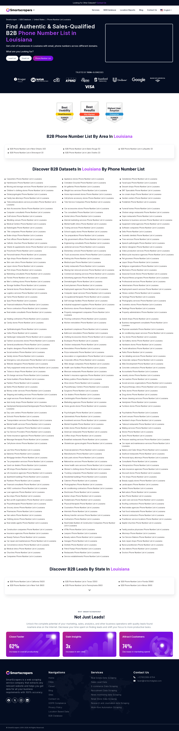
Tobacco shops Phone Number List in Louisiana (26, 371)
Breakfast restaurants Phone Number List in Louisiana (85, 439)
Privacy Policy (55, 707)
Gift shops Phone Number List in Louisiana (24, 469)
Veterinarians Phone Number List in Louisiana (140, 285)
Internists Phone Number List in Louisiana (80, 511)
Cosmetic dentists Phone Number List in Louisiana (142, 235)
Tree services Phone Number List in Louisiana (140, 239)
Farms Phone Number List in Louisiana (22, 297)
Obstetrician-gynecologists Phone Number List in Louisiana (88, 443)
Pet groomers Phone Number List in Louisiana (140, 258)
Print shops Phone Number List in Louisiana (24, 270)
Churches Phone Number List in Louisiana (23, 552)
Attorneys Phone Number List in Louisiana (139, 533)
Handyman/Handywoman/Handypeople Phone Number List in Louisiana (32, 407)
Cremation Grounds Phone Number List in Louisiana (85, 183)
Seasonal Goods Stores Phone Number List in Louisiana (144, 274)
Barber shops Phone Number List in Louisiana (82, 496)
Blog (141, 10)
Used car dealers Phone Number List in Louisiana (27, 465)
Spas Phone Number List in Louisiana (22, 301)
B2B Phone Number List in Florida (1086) (137, 581)
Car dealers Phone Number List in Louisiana (82, 394)
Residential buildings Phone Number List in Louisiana (85, 477)
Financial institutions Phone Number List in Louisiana (28, 304)
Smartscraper (11, 19)
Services (96, 10)
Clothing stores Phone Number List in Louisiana (26, 519)
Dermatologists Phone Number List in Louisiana (83, 281)
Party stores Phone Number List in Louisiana (140, 391)
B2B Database (110, 10)
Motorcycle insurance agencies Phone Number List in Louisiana (148, 255)
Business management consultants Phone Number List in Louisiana (145, 324)
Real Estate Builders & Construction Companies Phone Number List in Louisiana (89, 524)
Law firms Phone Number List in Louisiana (23, 450)
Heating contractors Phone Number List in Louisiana (28, 319)
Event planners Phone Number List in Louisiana (83, 285)
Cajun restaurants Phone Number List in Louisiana (142, 216)
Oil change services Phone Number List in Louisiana (28, 375)
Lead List (12, 58)
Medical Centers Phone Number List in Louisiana (26, 224)
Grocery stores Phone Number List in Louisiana (26, 507)
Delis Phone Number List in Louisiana (137, 231)
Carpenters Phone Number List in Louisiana (24, 179)
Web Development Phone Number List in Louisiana (142, 364)
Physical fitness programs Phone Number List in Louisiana (145, 278)
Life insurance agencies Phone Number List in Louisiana (29, 473)
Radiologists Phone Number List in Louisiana (24, 228)
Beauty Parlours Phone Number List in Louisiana (26, 537)
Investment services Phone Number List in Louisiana (85, 420)
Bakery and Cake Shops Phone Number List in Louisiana (145, 450)
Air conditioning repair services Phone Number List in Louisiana (147, 333)
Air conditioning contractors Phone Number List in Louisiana (88, 488)
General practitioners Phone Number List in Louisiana (28, 345)
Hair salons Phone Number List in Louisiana (24, 515)
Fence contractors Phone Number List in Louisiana (27, 308)
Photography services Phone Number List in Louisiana (144, 301)
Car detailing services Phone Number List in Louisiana (143, 356)
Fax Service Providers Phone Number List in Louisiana (29, 432)
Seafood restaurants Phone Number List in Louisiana (143, 454)
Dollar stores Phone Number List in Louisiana (82, 428)
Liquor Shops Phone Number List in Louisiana (140, 262)
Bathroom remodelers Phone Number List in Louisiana (86, 333)
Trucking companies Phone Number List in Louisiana (85, 473)
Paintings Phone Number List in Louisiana (138, 308)
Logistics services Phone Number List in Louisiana (27, 293)
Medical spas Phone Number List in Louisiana (82, 262)
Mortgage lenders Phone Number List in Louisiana (27, 458)
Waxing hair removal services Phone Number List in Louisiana (89, 270)
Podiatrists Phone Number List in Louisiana (139, 202)
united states (39, 19)
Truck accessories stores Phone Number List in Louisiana (87, 255)
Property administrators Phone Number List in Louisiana (144, 312)
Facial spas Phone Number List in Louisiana (139, 183)
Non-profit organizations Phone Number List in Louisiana (29, 500)
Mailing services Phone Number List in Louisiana (141, 428)
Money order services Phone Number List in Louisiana (29, 391)
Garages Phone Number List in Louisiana (80, 541)
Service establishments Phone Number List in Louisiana (86, 556)
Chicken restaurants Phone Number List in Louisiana (85, 345)
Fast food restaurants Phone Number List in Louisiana (143, 511)
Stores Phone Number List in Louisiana (137, 432)
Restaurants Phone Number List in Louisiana (82, 552)
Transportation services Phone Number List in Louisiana (29, 420)
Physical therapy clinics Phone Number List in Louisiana (144, 387)
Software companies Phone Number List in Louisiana (143, 228)
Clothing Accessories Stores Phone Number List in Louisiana (88, 337)
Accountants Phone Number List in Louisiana (140, 371)
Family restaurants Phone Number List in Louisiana (84, 266)
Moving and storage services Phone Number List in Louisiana (31, 187)
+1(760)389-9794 (144, 677)
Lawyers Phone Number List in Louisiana (80, 533)
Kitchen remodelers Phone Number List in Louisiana (85, 323)
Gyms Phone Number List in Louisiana (137, 436)
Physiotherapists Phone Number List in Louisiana (26, 504)
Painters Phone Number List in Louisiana (23, 383)
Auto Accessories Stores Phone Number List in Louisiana (30, 208)
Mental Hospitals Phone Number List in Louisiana (83, 424)
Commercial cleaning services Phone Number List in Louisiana (89, 274)
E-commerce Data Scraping (104, 686)
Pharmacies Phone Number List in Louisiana (24, 511)
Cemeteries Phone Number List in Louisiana (139, 179)
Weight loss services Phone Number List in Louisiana (85, 190)
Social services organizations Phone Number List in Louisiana (147, 383)
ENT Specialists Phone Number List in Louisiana (141, 190)
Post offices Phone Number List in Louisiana (24, 239)
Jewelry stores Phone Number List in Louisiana (141, 375)
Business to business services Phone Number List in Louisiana (147, 220)
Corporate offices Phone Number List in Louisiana (84, 360)
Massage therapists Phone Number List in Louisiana (27, 439)
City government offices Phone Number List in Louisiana (87, 239)
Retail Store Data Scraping (104, 699)
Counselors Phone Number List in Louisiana (81, 507)
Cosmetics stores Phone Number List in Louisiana (142, 304)
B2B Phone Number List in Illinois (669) (136, 585)
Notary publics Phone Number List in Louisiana (83, 379)
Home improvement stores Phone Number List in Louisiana (88, 194)
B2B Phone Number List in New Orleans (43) (28, 149)
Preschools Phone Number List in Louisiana (24, 251)
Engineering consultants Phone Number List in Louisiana (87, 243)
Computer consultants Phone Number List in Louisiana (28, 212)
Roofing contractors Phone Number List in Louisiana (143, 504)
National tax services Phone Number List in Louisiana (85, 461)
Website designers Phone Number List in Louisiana (27, 364)
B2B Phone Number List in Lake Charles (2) (82, 153)
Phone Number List (43, 58)
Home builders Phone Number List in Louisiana (25, 379)
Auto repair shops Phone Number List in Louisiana (142, 541)
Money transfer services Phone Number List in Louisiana (87, 515)
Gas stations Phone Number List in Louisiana (140, 549)
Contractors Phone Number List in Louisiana (82, 519)
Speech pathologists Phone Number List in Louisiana (143, 243)
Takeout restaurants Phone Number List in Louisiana (143, 424)
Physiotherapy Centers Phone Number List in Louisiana (86, 387)
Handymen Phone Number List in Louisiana (139, 402)
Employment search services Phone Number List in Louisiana (146, 289)
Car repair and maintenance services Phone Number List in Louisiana (146, 444)
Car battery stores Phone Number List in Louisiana (142, 341)
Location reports (127, 10)
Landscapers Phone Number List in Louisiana (140, 484)
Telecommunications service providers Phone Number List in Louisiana (31, 203)
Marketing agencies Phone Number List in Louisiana (85, 402)
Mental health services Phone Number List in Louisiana (29, 424)
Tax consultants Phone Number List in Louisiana (83, 212)
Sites (51, 694)
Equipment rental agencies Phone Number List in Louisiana (145, 224)
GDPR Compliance (57, 703)
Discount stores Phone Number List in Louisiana (141, 473)
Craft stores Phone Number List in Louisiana (24, 216)
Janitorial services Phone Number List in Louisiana (84, 247)
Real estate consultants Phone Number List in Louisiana (29, 312)
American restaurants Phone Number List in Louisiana (85, 432)
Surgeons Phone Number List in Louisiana (81, 391)
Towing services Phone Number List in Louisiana (84, 228)
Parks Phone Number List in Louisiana (137, 352)
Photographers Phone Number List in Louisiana (83, 484)
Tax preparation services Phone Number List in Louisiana (30, 461)
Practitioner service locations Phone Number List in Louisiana (146, 519)
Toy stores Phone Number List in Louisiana (139, 337)
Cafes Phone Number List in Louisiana (22, 333)
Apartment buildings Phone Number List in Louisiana (28, 477)
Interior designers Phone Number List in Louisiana (142, 247)
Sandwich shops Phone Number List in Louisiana (141, 420)
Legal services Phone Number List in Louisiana (25, 398)
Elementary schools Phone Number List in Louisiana (85, 251)
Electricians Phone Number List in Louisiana (81, 492)
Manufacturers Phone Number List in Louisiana (83, 454)
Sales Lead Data (99, 682)
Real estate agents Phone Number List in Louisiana (27, 523)
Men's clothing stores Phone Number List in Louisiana (28, 281)
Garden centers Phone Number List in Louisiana (141, 198)
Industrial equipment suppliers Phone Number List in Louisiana (89, 304)
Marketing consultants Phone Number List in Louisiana (28, 274)
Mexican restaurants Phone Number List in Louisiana (85, 371)
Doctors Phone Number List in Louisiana (138, 552)
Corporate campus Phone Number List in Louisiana (142, 360)
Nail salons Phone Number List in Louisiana (139, 492)
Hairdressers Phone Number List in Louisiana (25, 183)
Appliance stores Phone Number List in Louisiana (84, 179)
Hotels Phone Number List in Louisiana (137, 488)
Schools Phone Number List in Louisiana (23, 416)
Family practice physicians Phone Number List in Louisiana (145, 529)
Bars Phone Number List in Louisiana (136, 496)
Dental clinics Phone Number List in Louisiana (82, 216)
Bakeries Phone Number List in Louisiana (23, 454)
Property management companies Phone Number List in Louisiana (87, 313)
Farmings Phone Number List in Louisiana (138, 297)
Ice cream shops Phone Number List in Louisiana (141, 194)
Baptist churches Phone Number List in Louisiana (141, 523)
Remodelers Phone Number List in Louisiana (82, 348)
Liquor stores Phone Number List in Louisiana (25, 266)
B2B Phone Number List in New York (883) (27, 585)
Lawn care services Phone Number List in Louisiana (143, 500)
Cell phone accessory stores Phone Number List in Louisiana (89, 198)
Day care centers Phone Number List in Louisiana (27, 413)
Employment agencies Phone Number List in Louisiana (86, 289)
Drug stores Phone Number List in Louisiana (139, 394)
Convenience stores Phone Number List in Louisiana (28, 545)
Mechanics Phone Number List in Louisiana (139, 270)
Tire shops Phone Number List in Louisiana (139, 477)
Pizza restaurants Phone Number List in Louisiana (84, 352)
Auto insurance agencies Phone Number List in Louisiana (145, 469)
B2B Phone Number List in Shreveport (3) (27, 153)
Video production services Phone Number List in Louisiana (146, 251)
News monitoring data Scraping (106, 694)
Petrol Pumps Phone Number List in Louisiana (82, 549)
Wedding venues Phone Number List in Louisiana (27, 220)
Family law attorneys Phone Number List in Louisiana (28, 198)
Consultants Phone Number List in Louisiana (139, 461)
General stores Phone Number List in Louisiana (26, 289)
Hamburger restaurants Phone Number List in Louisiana (29, 337)
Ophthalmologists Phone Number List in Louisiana (27, 329)
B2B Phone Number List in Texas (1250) (81, 581)
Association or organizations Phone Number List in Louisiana (88, 356)
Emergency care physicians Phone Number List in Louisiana (31, 360)
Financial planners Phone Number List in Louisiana (84, 450)
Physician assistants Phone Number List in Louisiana (143, 329)
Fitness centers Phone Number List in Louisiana (141, 293)
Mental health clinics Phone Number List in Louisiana (85, 224)
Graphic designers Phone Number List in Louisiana (27, 348)
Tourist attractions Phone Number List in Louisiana (142, 348)
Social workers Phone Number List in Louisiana (26, 352)
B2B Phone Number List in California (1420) (27, 581)
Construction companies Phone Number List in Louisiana (29, 529)
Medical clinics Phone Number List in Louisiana (25, 549)
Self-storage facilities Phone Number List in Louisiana (85, 301)
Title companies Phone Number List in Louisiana (26, 231)
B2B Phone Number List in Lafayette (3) (137, 149)
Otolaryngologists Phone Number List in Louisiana (27, 194)
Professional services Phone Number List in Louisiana (143, 281)
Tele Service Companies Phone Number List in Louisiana (87, 202)
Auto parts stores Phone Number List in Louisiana (84, 458)
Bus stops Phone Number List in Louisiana (23, 496)
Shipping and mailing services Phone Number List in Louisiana (32, 394)
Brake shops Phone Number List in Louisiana (25, 235)
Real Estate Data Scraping (103, 678)
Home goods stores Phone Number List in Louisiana (85, 406)
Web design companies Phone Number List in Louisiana (86, 364)
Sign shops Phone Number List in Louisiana (24, 258)
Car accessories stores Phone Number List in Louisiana (86, 208)
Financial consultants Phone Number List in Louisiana (28, 484)
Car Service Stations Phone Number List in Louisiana (143, 537)
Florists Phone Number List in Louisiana (22, 278)
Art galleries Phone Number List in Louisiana (82, 187)
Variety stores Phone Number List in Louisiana (25, 356)
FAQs (51, 682)
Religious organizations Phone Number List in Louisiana (144, 266)
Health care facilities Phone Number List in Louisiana (85, 368)
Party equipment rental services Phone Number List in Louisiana (32, 368)
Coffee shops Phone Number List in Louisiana (82, 436)
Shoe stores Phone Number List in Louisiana (82, 383)
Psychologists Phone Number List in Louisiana (82, 413)
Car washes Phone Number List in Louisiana (139, 379)
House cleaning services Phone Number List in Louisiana (145, 398)
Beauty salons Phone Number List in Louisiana (82, 537)
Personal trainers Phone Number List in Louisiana (26, 255)
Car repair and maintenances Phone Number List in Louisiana (31, 541)
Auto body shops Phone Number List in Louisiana (27, 402)
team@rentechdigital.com (147, 680)
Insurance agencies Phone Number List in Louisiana (28, 533)
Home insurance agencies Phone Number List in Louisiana (30, 436)
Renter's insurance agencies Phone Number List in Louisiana (89, 375)
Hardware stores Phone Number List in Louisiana (141, 345)
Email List (25, 58)
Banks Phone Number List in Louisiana (22, 387)
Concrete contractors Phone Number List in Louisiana (143, 368)
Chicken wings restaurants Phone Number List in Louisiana (145, 212)
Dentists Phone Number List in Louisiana (80, 545)
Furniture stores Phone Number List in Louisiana (141, 406)
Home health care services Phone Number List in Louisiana (88, 465)
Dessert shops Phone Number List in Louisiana (141, 187)
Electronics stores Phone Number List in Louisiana (84, 308)
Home (51, 678)
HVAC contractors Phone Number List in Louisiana (27, 488)
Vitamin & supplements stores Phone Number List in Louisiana (31, 247)
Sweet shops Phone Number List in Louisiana (140, 319)
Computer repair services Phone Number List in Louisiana (87, 293)
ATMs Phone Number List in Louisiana (79, 529)
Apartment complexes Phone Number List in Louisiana (86, 329)
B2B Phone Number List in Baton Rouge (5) (82, 149)
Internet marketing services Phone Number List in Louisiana (88, 220)
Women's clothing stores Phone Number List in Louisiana (87, 469)
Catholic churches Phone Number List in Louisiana (27, 243)
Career (52, 686)
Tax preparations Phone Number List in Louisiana (84, 235)
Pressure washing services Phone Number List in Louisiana (146, 439)
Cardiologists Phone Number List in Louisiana (82, 398)
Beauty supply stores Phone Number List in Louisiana (143, 481)
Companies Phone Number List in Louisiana (24, 556)
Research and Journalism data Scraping (110, 703)
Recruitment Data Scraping (104, 690)
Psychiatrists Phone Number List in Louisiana (140, 413)
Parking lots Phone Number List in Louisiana (82, 258)
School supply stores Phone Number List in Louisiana (85, 231)
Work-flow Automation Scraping (106, 707)
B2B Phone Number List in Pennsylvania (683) (84, 585)
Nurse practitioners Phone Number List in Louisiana (142, 545)
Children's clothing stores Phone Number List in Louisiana (30, 190)
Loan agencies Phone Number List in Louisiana (26, 492)
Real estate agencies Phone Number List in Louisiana (143, 507)
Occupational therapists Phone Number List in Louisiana (86, 297)
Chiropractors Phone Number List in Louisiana (140, 465)
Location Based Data (59, 711)
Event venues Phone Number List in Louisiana (140, 416)
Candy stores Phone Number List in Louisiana (25, 323)
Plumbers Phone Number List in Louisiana (23, 481)
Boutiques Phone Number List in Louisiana (81, 341)
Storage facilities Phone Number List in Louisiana (26, 285)
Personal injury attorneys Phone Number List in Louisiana (145, 458)
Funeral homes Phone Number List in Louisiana (141, 208)
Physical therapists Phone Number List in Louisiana (84, 504)
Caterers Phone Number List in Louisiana (80, 481)
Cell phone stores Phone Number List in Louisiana (27, 443)
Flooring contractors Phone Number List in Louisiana (85, 319)
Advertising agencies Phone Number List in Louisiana (85, 278)
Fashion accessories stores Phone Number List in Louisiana (31, 341)
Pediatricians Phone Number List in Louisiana (82, 500)
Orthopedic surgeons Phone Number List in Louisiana (28, 428)
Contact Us (101, 3)
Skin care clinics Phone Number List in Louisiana (26, 262)
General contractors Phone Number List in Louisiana (143, 515)
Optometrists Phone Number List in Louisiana (82, 416)
